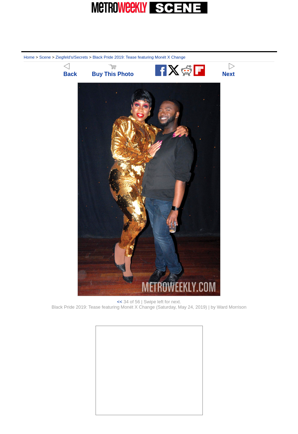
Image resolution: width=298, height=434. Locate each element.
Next (228, 71)
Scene (45, 57)
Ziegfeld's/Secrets (71, 57)
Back (70, 71)
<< (119, 301)
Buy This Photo (113, 71)
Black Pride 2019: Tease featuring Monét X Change (139, 57)
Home (29, 57)
